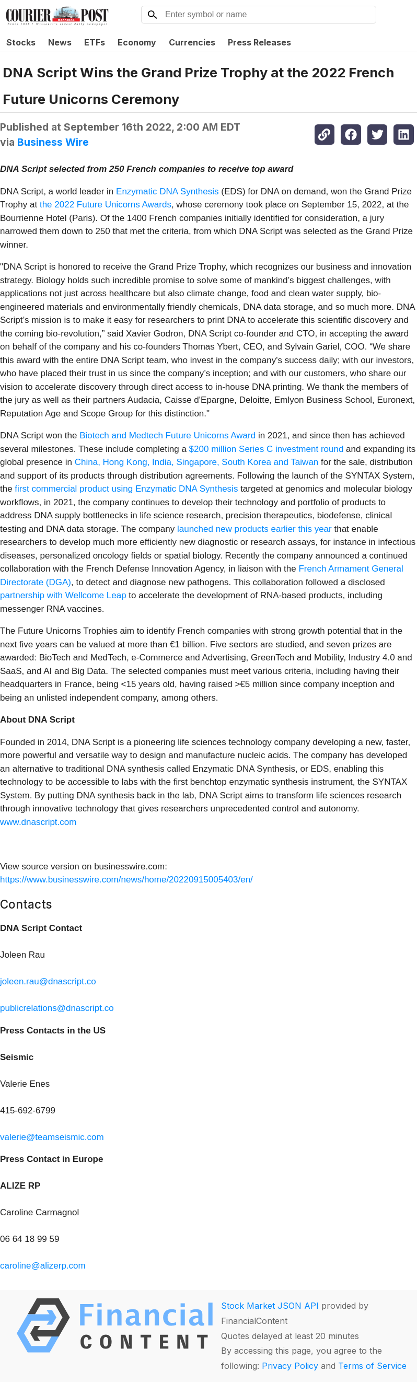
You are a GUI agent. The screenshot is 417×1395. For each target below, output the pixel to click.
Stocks (21, 42)
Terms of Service (372, 1366)
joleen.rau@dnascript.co (48, 981)
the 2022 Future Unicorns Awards (105, 205)
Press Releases (259, 42)
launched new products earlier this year (254, 529)
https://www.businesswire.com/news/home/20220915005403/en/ (126, 880)
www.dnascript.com (38, 822)
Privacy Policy (290, 1366)
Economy (137, 42)
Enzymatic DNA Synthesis (167, 191)
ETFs (94, 42)
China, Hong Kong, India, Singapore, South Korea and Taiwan (197, 462)
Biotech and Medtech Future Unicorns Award (167, 435)
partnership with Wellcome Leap (63, 595)
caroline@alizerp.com (43, 1266)
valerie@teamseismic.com (52, 1137)
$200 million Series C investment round (266, 449)
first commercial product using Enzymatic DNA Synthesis (126, 489)
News (60, 42)
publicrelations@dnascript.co (57, 1008)
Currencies (192, 42)
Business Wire (53, 142)
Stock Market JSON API (270, 1305)
